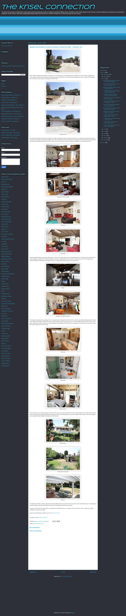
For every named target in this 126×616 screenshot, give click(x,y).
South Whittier (4, 321)
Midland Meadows (5, 256)
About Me (3, 86)
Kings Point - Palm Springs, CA (9, 100)
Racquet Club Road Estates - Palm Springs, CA (13, 105)
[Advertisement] (53, 28)
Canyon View (4, 194)
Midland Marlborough (6, 254)
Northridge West (5, 276)
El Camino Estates (5, 211)
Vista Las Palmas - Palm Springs (9, 137)
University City (4, 351)
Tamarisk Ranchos (5, 336)
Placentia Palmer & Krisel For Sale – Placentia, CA (111, 119)
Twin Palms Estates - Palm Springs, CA (11, 111)
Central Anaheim (5, 196)
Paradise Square (5, 288)
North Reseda (4, 268)
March (105, 135)
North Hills (3, 264)
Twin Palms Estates (6, 348)
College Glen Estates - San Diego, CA (10, 118)
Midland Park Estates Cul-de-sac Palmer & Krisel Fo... (111, 112)
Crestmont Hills (5, 206)
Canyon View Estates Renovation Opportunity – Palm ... (111, 101)
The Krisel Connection (47, 7)
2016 (103, 72)
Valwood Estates (5, 356)
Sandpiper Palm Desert (7, 311)
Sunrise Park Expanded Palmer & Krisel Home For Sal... (111, 105)
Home (63, 572)
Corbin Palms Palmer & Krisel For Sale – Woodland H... (111, 126)
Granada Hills (4, 224)
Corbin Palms (4, 204)
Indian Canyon (4, 226)
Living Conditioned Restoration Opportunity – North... (110, 115)
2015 (103, 142)
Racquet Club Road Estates (8, 303)
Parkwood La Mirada (6, 296)
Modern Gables (5, 261)
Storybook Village (5, 328)
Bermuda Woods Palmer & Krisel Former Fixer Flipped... (111, 81)
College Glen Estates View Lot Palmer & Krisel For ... (110, 122)
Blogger (72, 612)
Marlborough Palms (6, 251)
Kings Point (4, 229)
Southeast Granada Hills (7, 323)
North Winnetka (5, 271)
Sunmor (3, 331)
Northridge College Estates (7, 273)
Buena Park (4, 189)
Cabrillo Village (5, 191)
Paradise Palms (5, 286)
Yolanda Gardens (5, 365)
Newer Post (33, 572)
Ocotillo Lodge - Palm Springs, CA (9, 102)
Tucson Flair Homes (6, 346)
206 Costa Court (56, 513)
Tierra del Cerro (5, 341)
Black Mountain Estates (7, 186)
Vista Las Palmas (5, 360)
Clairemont (4, 199)
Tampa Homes (4, 338)
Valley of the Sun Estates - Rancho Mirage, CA (12, 116)
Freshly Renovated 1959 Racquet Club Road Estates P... (111, 91)
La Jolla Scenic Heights (7, 234)
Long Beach (4, 244)
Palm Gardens (4, 283)
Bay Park (3, 181)
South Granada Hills (6, 318)
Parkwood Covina (5, 293)
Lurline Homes (4, 249)
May (105, 131)
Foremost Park (5, 214)
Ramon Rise (4, 306)
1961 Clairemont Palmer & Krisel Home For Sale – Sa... (111, 84)
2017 (103, 70)
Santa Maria (4, 316)
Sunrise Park (4, 333)
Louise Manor (4, 246)
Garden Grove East (6, 216)
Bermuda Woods (5, 184)
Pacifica (3, 281)
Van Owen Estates (5, 358)
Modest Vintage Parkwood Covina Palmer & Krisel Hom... (111, 108)
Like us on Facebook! (6, 45)
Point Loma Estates (6, 301)
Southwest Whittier (5, 326)
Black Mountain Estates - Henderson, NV (11, 95)
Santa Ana (3, 313)
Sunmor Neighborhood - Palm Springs (10, 135)
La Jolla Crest (4, 231)
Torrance (3, 343)
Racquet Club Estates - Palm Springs (10, 132)
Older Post (93, 572)
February (106, 137)
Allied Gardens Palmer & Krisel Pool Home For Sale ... (112, 98)
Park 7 (3, 291)
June (105, 129)
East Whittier (4, 209)
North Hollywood (5, 266)
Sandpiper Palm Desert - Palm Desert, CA (11, 113)
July (105, 78)
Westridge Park (5, 363)
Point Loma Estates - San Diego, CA (10, 121)
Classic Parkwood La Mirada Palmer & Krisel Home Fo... (110, 95)
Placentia (3, 298)
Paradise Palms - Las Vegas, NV (9, 97)
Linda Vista (4, 236)
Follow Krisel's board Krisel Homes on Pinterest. (13, 66)
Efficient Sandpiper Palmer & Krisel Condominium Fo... (111, 88)
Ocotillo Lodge (4, 278)
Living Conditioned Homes (7, 239)
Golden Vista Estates (6, 221)
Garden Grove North (6, 219)
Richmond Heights (5, 308)
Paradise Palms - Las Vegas (8, 130)
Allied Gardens (5, 177)
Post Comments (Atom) (66, 576)
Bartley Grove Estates (6, 179)
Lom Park (3, 241)
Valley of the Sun (5, 353)
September (106, 74)
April (105, 133)
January (106, 139)
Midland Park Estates (38, 523)
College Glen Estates (6, 201)
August (105, 76)
